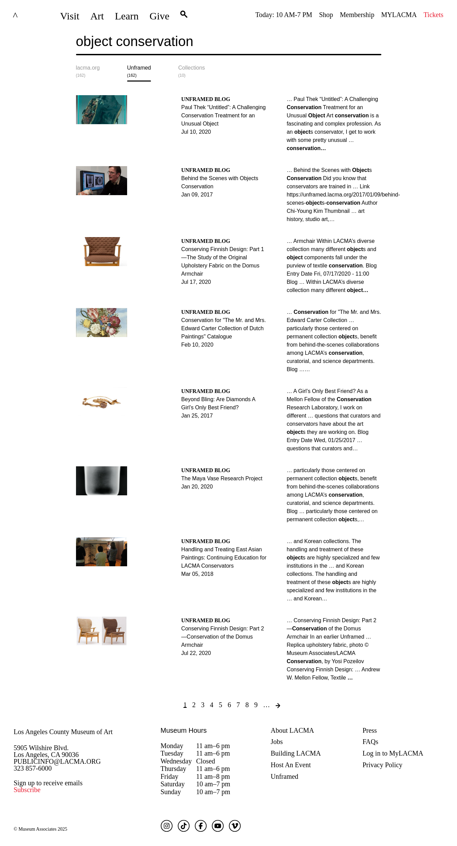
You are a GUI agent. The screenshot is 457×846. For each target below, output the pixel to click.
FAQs (370, 741)
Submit (376, 47)
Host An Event (291, 765)
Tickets (433, 14)
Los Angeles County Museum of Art (63, 731)
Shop (326, 14)
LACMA (32, 16)
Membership (357, 14)
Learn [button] (127, 15)
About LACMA (292, 730)
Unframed (284, 776)
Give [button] (159, 15)
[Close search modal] (359, 46)
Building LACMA (296, 753)
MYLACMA (398, 14)
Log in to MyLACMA (393, 753)
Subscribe (27, 789)
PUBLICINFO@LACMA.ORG (57, 761)
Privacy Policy (382, 765)
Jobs (277, 741)
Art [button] (97, 15)
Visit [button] (69, 15)
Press (370, 730)
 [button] (183, 16)
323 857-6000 (33, 768)
